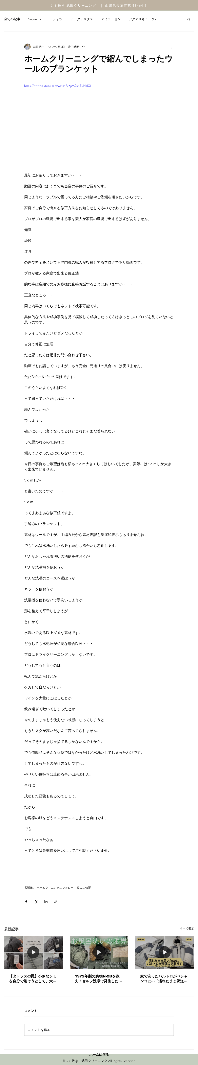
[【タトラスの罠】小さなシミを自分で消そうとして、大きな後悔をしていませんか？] (33, 952)
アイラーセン (111, 19)
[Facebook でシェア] (26, 901)
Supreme (34, 19)
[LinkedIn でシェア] (46, 901)
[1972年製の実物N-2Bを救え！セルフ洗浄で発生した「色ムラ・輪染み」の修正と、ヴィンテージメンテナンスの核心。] (99, 952)
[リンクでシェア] (56, 901)
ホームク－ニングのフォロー (55, 888)
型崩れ (29, 888)
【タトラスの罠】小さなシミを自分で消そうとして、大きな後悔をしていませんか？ (32, 979)
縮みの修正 (84, 888)
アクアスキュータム (143, 19)
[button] (189, 19)
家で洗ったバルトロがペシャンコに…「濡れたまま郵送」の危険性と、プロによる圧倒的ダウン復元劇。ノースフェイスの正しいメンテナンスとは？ (163, 979)
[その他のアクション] (171, 46)
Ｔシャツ (56, 19)
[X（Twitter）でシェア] (36, 901)
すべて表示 (187, 928)
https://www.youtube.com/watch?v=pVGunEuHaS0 (57, 85)
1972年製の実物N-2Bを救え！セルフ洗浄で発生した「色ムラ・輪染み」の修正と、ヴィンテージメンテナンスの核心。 (98, 979)
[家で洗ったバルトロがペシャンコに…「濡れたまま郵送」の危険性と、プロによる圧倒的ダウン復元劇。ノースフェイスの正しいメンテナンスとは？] (164, 952)
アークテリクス (82, 19)
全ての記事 (12, 19)
